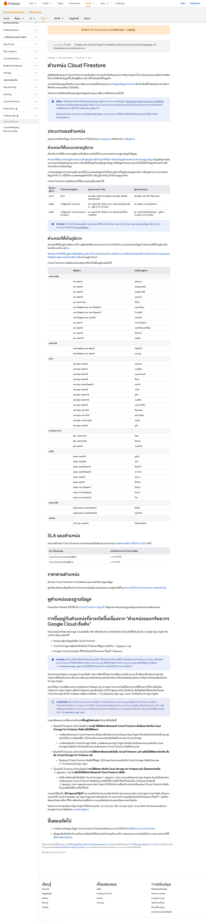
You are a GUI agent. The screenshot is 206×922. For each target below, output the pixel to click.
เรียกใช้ (45, 3)
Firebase (51, 58)
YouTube (100, 902)
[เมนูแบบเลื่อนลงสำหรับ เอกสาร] (94, 3)
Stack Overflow (158, 893)
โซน (61, 175)
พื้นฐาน (17, 18)
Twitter (100, 898)
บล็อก (183, 3)
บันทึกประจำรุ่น (157, 902)
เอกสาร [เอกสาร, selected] (88, 3)
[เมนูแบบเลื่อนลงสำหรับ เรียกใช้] (51, 3)
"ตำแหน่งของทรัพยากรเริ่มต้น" (145, 101)
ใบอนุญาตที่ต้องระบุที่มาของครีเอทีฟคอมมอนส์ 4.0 (89, 844)
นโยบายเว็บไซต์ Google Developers (71, 847)
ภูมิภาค (66, 248)
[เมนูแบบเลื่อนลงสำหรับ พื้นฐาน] (23, 18)
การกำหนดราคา (74, 3)
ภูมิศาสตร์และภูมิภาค (62, 837)
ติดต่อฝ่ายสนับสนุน (159, 889)
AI (31, 18)
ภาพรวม (6, 18)
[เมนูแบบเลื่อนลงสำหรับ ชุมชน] (108, 3)
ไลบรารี (45, 902)
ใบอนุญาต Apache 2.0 (143, 844)
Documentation (13, 12)
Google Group (158, 898)
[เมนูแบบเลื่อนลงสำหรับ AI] (35, 18)
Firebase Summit (104, 893)
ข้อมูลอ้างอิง (74, 18)
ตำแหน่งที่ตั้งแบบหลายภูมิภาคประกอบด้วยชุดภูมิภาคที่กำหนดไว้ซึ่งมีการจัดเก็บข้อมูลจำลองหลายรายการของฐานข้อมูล (100, 159)
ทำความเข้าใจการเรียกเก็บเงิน (145, 587)
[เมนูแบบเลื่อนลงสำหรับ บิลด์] (36, 3)
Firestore (35, 12)
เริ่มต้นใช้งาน (140, 828)
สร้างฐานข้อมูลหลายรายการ (124, 84)
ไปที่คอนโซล (195, 3)
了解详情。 (131, 30)
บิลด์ (31, 3)
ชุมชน (103, 3)
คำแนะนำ (45, 889)
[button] (17, 23)
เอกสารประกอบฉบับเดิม (161, 912)
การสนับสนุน (120, 3)
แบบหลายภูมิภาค (81, 227)
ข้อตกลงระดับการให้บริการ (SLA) (132, 543)
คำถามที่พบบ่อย (158, 907)
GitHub (45, 907)
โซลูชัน (60, 3)
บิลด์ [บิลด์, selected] (43, 18)
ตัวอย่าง (87, 18)
